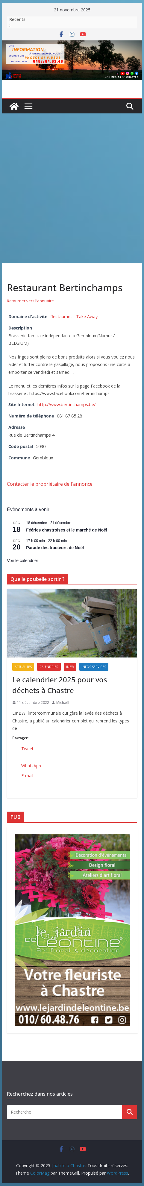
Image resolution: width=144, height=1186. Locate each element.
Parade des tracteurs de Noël (55, 547)
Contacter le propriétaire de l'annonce (50, 484)
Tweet (27, 748)
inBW (70, 667)
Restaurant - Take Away (74, 316)
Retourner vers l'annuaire (30, 300)
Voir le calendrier (22, 560)
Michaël (62, 702)
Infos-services (94, 667)
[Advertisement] (72, 188)
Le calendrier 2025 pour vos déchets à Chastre (59, 685)
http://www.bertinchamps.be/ (66, 404)
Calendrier (49, 667)
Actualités (23, 667)
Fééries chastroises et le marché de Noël (66, 530)
